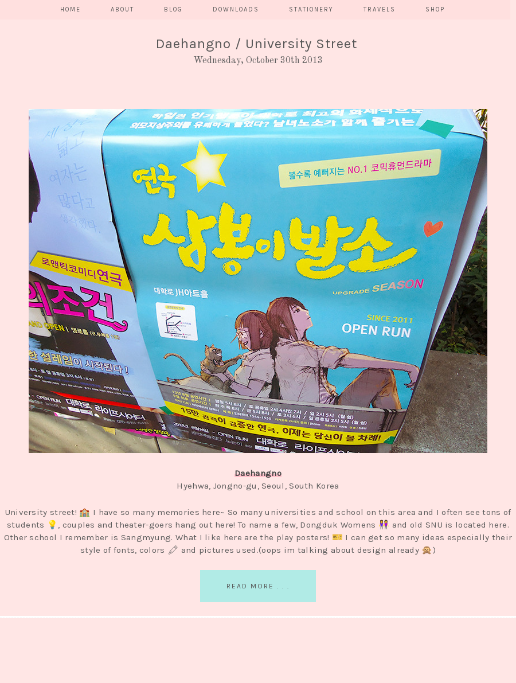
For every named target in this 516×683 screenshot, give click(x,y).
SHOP (435, 9)
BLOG (173, 9)
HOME (70, 9)
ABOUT (122, 9)
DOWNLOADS (236, 9)
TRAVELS (379, 9)
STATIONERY (311, 9)
